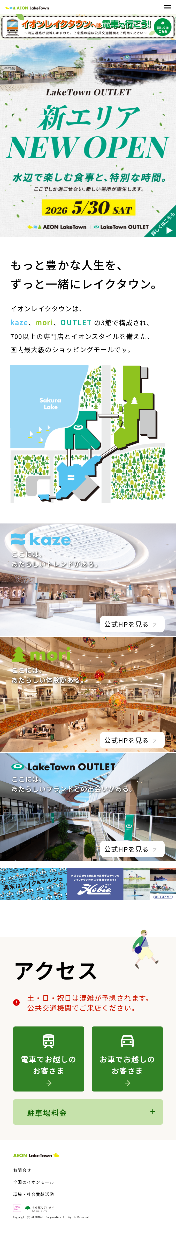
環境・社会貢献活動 (33, 1194)
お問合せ (22, 1170)
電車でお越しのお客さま (49, 1069)
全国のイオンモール (33, 1182)
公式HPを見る (130, 624)
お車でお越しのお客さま (127, 1069)
